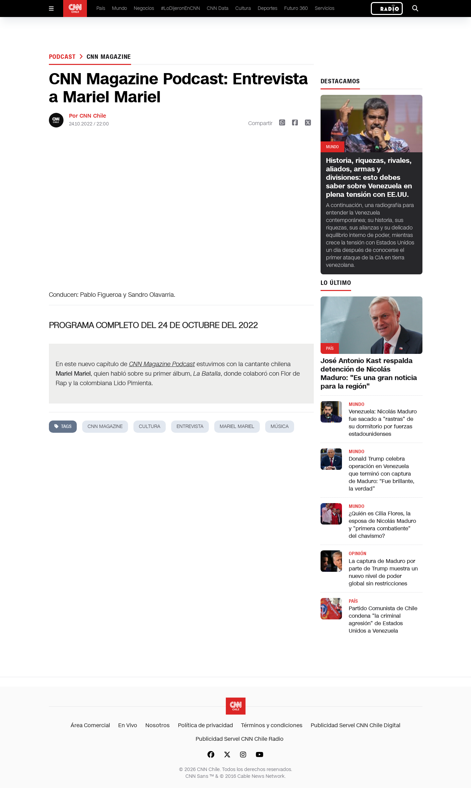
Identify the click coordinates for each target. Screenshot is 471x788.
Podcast (63, 56)
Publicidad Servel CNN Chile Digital (355, 725)
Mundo (119, 8)
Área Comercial (90, 725)
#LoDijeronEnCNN (180, 8)
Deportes (267, 8)
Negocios (144, 8)
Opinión (357, 553)
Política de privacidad (205, 725)
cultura (149, 426)
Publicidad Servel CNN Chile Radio (240, 739)
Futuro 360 (296, 8)
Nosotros (157, 725)
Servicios (324, 8)
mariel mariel (237, 426)
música (280, 426)
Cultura (243, 8)
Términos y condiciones (272, 725)
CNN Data (218, 8)
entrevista (190, 426)
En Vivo (127, 725)
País (100, 8)
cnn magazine (109, 56)
